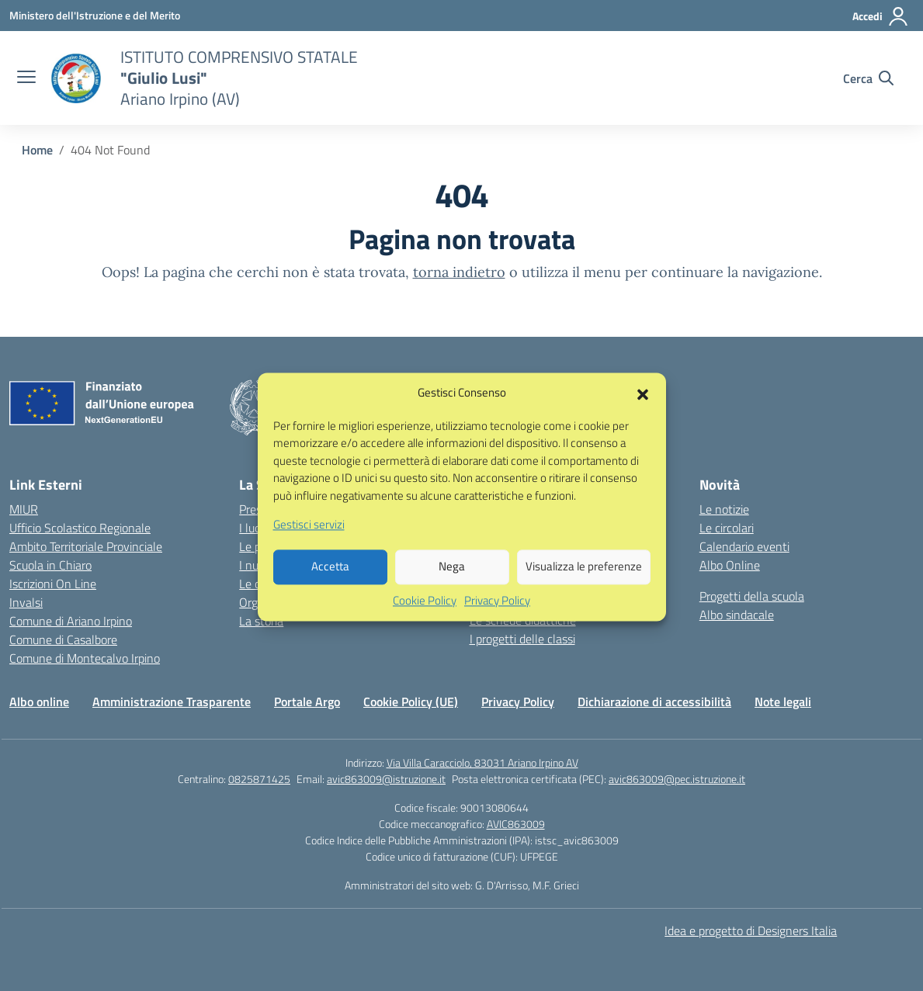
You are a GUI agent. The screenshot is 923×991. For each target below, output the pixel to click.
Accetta (330, 583)
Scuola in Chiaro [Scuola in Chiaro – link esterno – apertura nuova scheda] (50, 565)
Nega (452, 583)
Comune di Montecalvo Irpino (84, 658)
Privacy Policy (497, 616)
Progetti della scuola (751, 596)
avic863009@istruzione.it (386, 779)
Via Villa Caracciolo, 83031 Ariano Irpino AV (482, 762)
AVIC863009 (516, 824)
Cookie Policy (424, 616)
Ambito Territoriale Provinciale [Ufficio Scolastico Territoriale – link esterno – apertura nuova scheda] (85, 546)
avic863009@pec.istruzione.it (677, 779)
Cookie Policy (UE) (410, 701)
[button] (643, 410)
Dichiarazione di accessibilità (654, 701)
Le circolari (726, 527)
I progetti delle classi (522, 638)
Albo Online (729, 565)
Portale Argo (307, 701)
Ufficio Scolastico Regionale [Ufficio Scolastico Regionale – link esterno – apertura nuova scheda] (80, 527)
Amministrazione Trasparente (171, 701)
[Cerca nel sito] (868, 78)
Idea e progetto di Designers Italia (750, 930)
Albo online (39, 701)
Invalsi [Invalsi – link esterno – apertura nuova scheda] (26, 602)
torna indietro (459, 272)
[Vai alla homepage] (76, 78)
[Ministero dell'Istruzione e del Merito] (94, 15)
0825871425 (259, 779)
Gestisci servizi (309, 541)
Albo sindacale (736, 614)
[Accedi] (881, 16)
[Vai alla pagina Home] (37, 149)
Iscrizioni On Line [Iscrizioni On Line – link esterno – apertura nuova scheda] (52, 583)
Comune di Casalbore (63, 639)
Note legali (783, 701)
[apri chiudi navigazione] (26, 78)
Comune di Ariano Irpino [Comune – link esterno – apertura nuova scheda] (70, 621)
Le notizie (724, 509)
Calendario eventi (744, 546)
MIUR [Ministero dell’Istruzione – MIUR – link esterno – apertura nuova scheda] (23, 509)
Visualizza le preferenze (584, 583)
